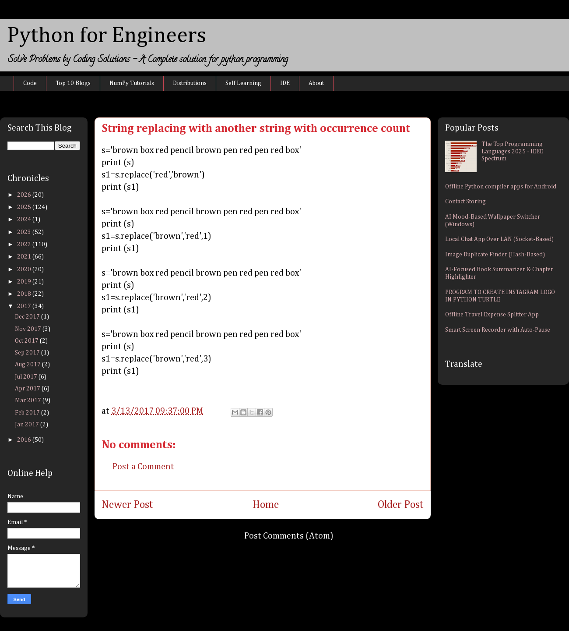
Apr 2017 (28, 389)
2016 (24, 440)
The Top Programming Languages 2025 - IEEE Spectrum (512, 151)
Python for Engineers (106, 36)
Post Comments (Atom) (289, 536)
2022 (24, 244)
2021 (24, 257)
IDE (285, 83)
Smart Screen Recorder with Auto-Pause (497, 330)
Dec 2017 (28, 317)
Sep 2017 (28, 353)
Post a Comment (143, 466)
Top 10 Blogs (73, 83)
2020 (24, 269)
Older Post (401, 505)
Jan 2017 (27, 425)
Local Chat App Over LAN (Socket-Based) (499, 239)
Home (266, 505)
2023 (24, 232)
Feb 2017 (28, 413)
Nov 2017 (28, 329)
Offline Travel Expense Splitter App (492, 315)
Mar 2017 (28, 400)
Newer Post (127, 505)
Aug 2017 (28, 365)
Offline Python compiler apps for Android (500, 187)
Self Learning (243, 83)
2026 (24, 195)
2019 (24, 282)
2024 (24, 219)
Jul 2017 (27, 377)
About (316, 83)
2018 (24, 294)
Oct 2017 (27, 341)
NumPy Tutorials (131, 83)
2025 (24, 207)
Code (30, 83)
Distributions (190, 83)
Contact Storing (465, 202)
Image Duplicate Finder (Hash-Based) (495, 255)
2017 (24, 306)
